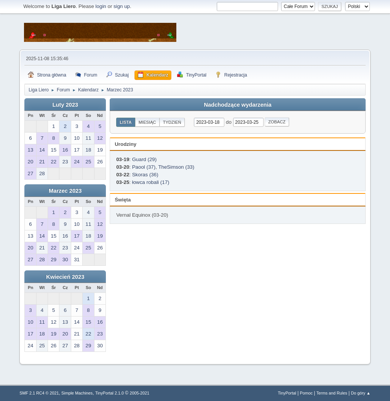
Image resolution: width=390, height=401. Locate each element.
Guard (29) (144, 159)
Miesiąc (147, 122)
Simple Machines (77, 393)
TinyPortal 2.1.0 (109, 393)
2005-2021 (139, 393)
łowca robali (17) (150, 182)
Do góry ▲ (360, 393)
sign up (121, 6)
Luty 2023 (65, 105)
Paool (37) (144, 167)
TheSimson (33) (176, 167)
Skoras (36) (145, 174)
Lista (126, 122)
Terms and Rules (331, 393)
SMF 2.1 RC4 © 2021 (39, 393)
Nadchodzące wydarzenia (238, 105)
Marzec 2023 (65, 191)
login (101, 6)
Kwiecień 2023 (65, 277)
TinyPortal (287, 393)
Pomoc (306, 393)
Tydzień (172, 122)
